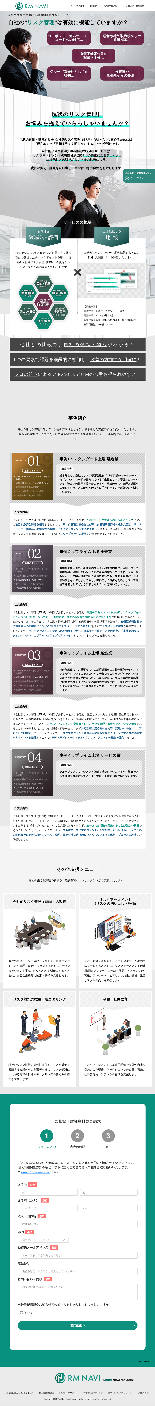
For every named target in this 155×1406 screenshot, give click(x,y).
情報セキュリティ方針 (93, 1392)
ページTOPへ (136, 178)
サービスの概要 (77, 6)
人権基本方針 (143, 1392)
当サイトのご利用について (119, 1392)
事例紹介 (94, 6)
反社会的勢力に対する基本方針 (19, 1392)
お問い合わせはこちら (141, 173)
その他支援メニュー (112, 6)
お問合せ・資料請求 (135, 6)
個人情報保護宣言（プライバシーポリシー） (58, 1392)
